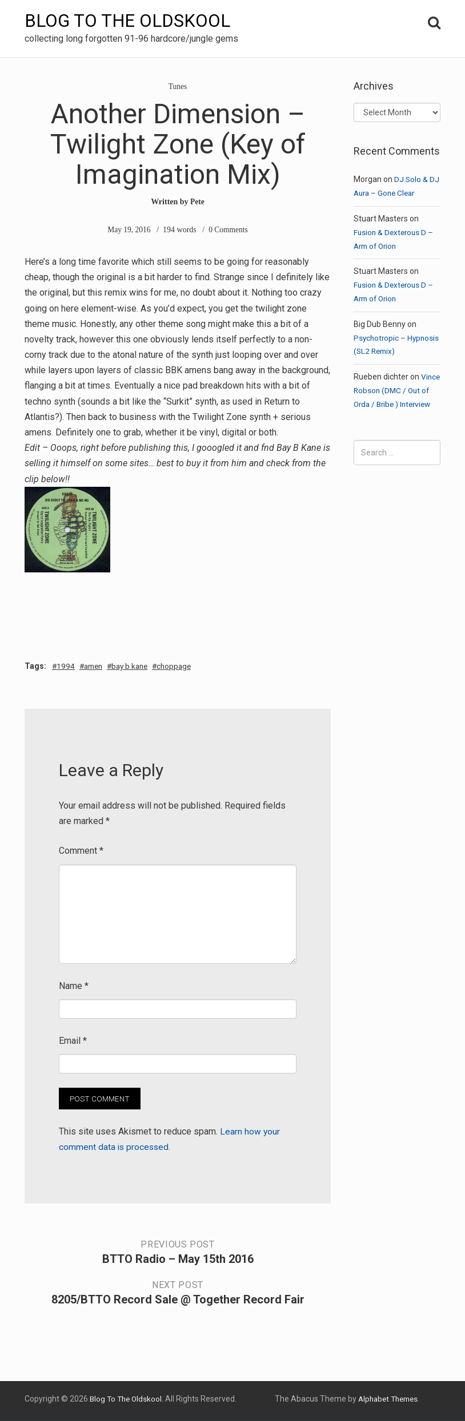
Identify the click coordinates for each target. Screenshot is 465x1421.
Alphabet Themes (385, 1399)
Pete (197, 201)
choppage (185, 666)
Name (74, 985)
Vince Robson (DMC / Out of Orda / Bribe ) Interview (392, 404)
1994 (67, 666)
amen (96, 666)
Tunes (177, 86)
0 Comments (229, 229)
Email (73, 1041)
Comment (81, 851)
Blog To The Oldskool (129, 20)
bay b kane (137, 666)
